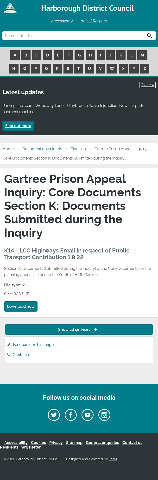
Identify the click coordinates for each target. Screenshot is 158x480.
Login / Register (93, 21)
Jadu (113, 459)
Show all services (79, 329)
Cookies (38, 442)
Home (8, 149)
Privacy (56, 442)
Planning (78, 149)
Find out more (18, 125)
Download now (21, 306)
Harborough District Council (87, 8)
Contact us (22, 354)
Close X (147, 85)
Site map (74, 442)
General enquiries (102, 442)
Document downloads (42, 149)
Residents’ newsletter (20, 447)
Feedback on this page (33, 344)
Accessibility (62, 21)
